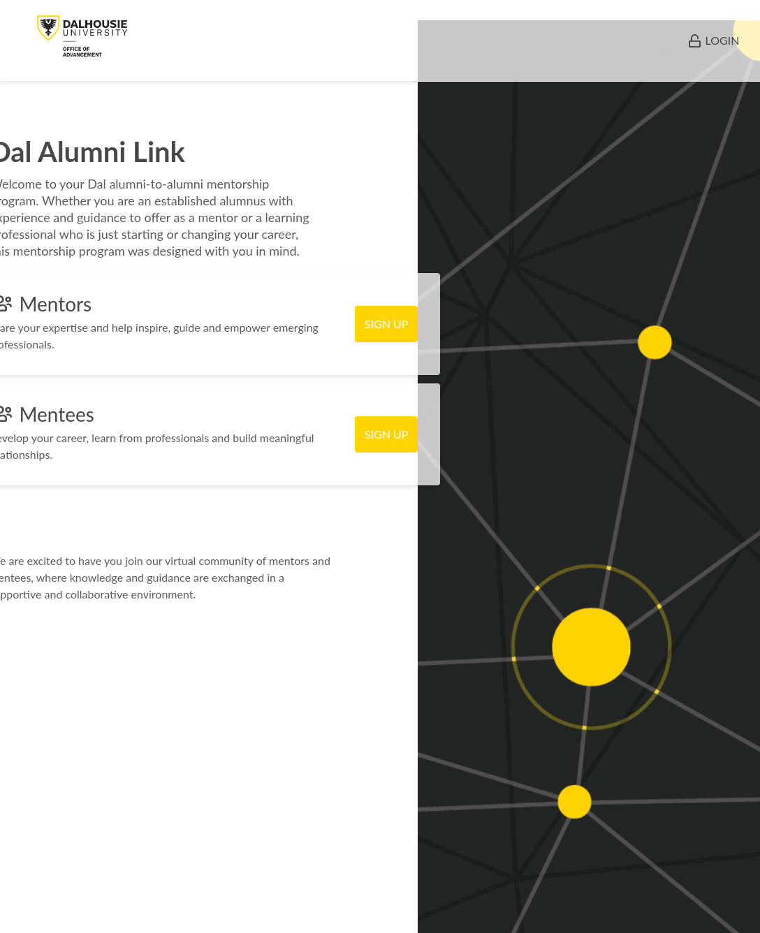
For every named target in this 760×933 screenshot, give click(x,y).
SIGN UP (387, 323)
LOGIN (723, 40)
